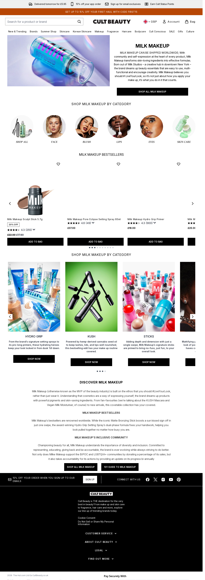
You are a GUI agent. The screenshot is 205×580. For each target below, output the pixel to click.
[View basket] (190, 21)
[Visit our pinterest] (179, 479)
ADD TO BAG (35, 241)
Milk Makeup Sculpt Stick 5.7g (24, 219)
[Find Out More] (101, 558)
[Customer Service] (101, 533)
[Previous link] (9, 316)
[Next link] (192, 316)
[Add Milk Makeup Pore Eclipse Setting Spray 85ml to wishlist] (118, 164)
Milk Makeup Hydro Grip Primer (146, 219)
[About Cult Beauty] (101, 542)
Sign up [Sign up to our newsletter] (90, 479)
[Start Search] (79, 21)
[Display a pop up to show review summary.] (34, 229)
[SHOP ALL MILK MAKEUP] (58, 67)
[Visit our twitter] (155, 479)
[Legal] (101, 550)
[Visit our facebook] (148, 479)
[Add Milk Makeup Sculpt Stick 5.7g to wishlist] (58, 164)
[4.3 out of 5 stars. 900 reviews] (140, 223)
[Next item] (192, 203)
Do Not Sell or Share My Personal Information (96, 523)
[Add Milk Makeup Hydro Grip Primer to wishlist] (178, 164)
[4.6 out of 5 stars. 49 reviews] (79, 223)
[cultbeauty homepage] (112, 21)
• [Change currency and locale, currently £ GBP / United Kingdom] (150, 22)
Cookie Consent (86, 518)
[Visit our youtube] (171, 479)
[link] (171, 21)
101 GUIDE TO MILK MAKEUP (120, 467)
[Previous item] (9, 203)
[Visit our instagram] (163, 479)
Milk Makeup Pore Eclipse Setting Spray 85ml (94, 219)
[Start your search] (44, 21)
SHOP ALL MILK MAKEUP (152, 91)
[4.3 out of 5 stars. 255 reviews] (19, 230)
